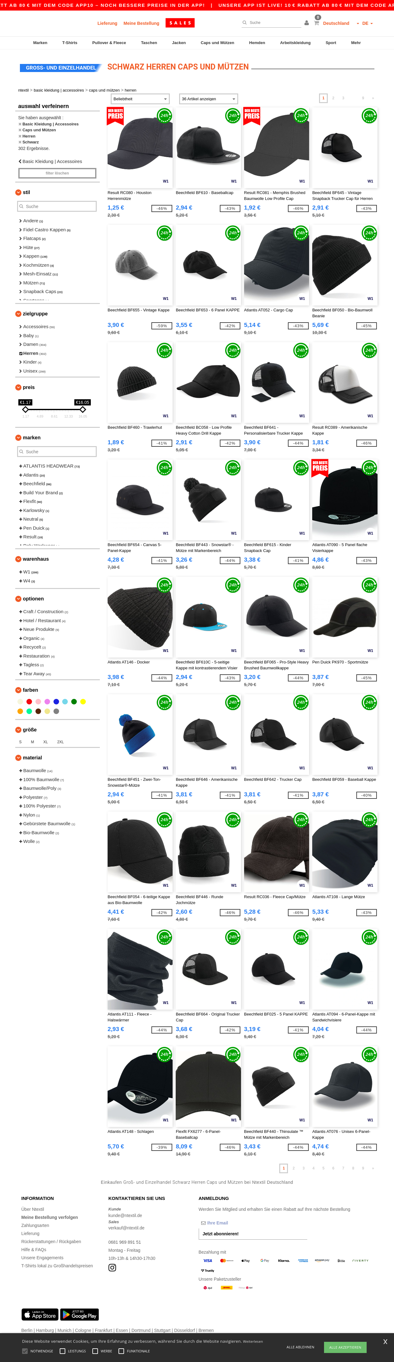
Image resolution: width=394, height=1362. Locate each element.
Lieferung (108, 23)
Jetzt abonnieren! (221, 1232)
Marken (40, 42)
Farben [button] (30, 689)
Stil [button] (26, 191)
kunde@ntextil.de (125, 1214)
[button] (307, 23)
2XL (60, 741)
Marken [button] (32, 436)
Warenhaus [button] (36, 558)
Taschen (149, 42)
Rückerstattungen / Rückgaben (51, 1240)
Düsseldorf (184, 1329)
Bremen (206, 1329)
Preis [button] (29, 386)
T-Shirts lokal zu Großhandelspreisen (57, 1264)
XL (45, 741)
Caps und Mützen (217, 42)
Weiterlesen (253, 1341)
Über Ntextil (32, 1208)
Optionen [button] (33, 597)
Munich (65, 1329)
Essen (122, 1329)
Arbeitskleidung (295, 42)
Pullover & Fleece (109, 42)
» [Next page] (373, 97)
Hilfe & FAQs (33, 1248)
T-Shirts (69, 42)
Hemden (257, 42)
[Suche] (270, 22)
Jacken (179, 42)
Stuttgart (162, 1329)
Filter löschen (57, 172)
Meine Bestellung (141, 23)
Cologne (83, 1329)
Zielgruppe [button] (35, 312)
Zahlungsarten (35, 1224)
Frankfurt (103, 1329)
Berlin (27, 1329)
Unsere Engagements (42, 1256)
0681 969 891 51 (125, 1241)
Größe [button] (30, 728)
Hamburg (45, 1329)
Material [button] (32, 756)
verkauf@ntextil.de (127, 1226)
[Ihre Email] (231, 1222)
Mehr (356, 42)
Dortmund (141, 1329)
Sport (331, 42)
